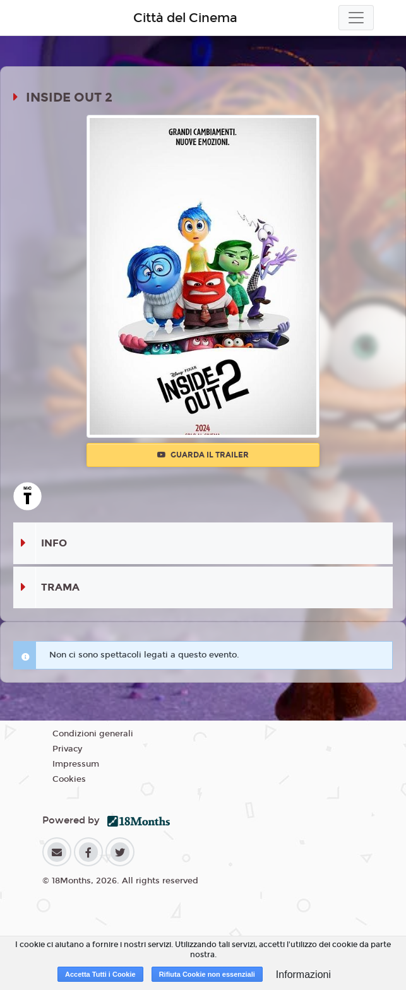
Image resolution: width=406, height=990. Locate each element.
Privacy (67, 749)
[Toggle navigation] (356, 17)
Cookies (69, 779)
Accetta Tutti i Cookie (100, 974)
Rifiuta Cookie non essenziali (207, 974)
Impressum (75, 764)
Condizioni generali (92, 734)
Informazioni (303, 974)
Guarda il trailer (203, 455)
